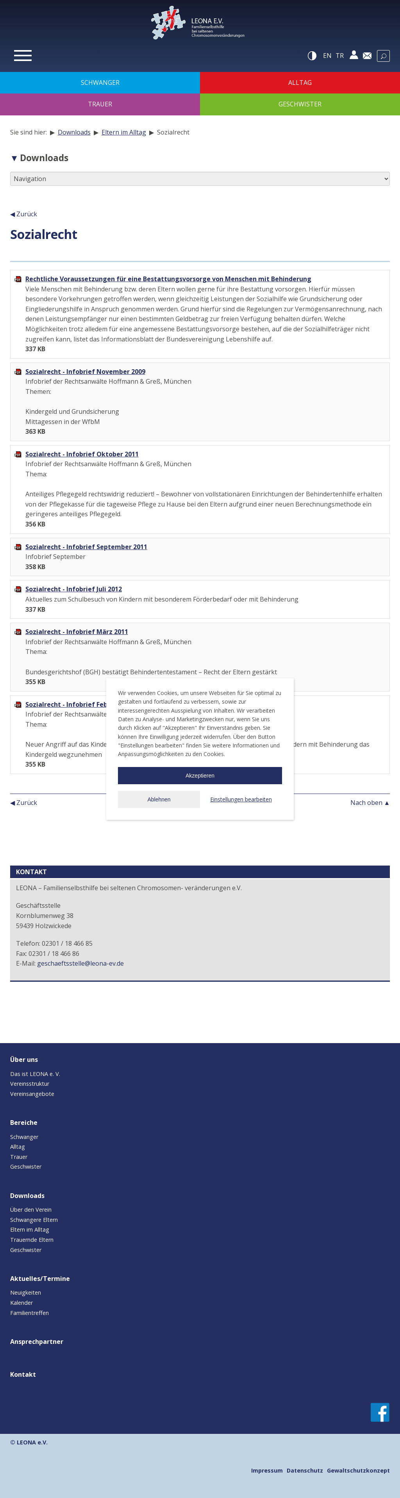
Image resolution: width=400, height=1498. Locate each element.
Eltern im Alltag (124, 132)
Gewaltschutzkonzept (358, 1470)
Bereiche (24, 1122)
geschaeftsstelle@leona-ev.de (80, 963)
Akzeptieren (200, 775)
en (327, 55)
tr (340, 55)
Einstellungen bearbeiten (241, 799)
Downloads (74, 132)
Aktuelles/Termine (40, 1278)
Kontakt (23, 1374)
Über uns (24, 1059)
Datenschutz (305, 1470)
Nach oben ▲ (370, 802)
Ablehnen (158, 799)
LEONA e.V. (32, 1442)
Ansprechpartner (36, 1341)
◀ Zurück (23, 214)
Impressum (267, 1470)
